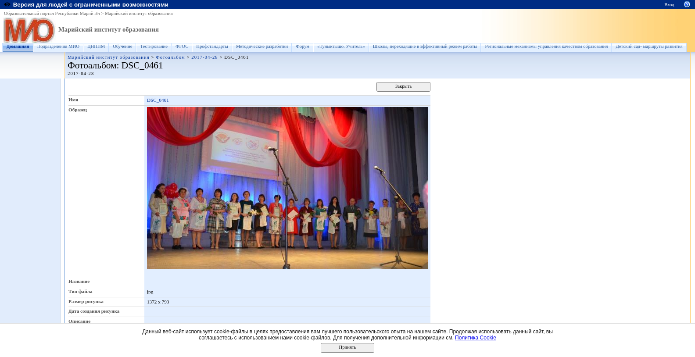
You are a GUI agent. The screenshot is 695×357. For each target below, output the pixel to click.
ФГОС (182, 46)
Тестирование (154, 46)
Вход (669, 4)
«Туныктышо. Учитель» (341, 46)
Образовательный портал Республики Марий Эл (52, 13)
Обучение (122, 46)
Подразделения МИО (58, 46)
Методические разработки (262, 46)
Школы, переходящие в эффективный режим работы (425, 46)
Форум (302, 46)
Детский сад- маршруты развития (649, 46)
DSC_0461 (158, 100)
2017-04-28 (204, 57)
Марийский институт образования (139, 13)
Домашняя (18, 46)
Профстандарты (212, 46)
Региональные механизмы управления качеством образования (546, 46)
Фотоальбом (170, 57)
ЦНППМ (96, 46)
